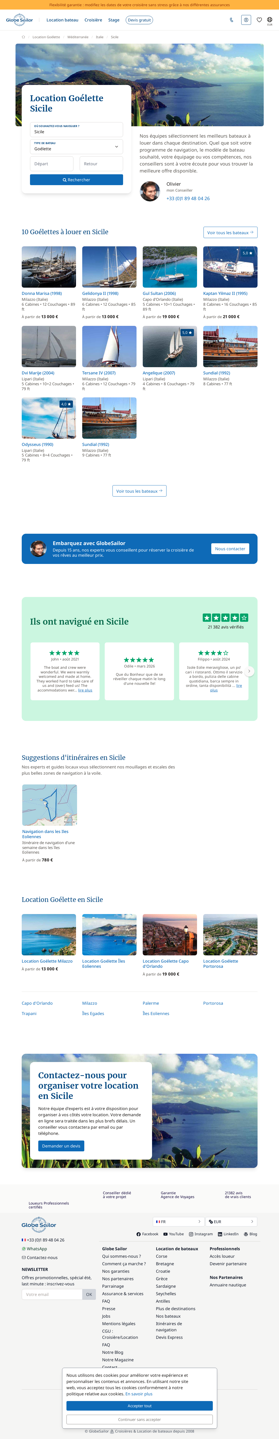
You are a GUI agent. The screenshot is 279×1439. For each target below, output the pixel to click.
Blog (250, 1233)
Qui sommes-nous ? (121, 1256)
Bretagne (165, 1264)
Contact (109, 1367)
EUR (231, 1221)
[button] (62, 20)
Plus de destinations (175, 1308)
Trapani (29, 1013)
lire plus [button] (85, 690)
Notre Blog (112, 1352)
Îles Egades (93, 1013)
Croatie (163, 1271)
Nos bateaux (168, 1316)
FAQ (106, 1301)
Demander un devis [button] (61, 1146)
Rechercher (76, 180)
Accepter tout (140, 1405)
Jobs (106, 1316)
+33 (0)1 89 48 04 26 (188, 198)
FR (178, 1221)
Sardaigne (166, 1286)
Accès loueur (222, 1256)
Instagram (201, 1233)
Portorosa (213, 1003)
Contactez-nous (40, 1257)
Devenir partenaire (228, 1264)
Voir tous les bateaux (230, 232)
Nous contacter (230, 549)
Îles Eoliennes (156, 1013)
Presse (108, 1308)
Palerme (151, 1003)
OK (89, 1294)
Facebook (147, 1233)
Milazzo (89, 1003)
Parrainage (113, 1286)
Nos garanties (116, 1271)
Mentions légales (118, 1323)
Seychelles (166, 1293)
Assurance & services (123, 1293)
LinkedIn (228, 1233)
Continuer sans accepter (139, 1419)
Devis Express (169, 1337)
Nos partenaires (118, 1278)
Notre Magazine (118, 1360)
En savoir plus (139, 1394)
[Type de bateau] (76, 146)
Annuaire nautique (228, 1285)
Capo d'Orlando (37, 1003)
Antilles (163, 1301)
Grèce (162, 1278)
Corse (161, 1256)
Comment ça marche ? (124, 1264)
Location (129, 1337)
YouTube (173, 1233)
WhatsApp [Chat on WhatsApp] (34, 1249)
